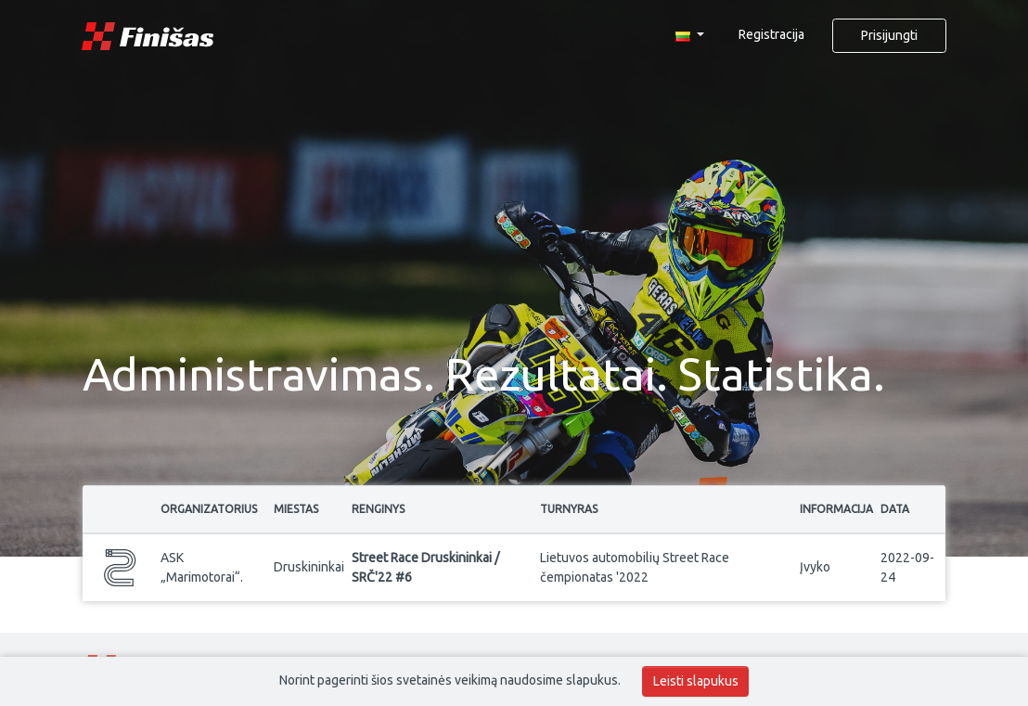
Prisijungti (889, 35)
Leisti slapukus (696, 681)
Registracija (771, 34)
